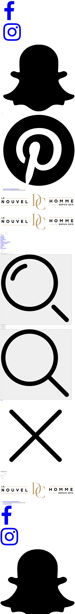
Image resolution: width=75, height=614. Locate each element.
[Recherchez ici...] (36, 364)
